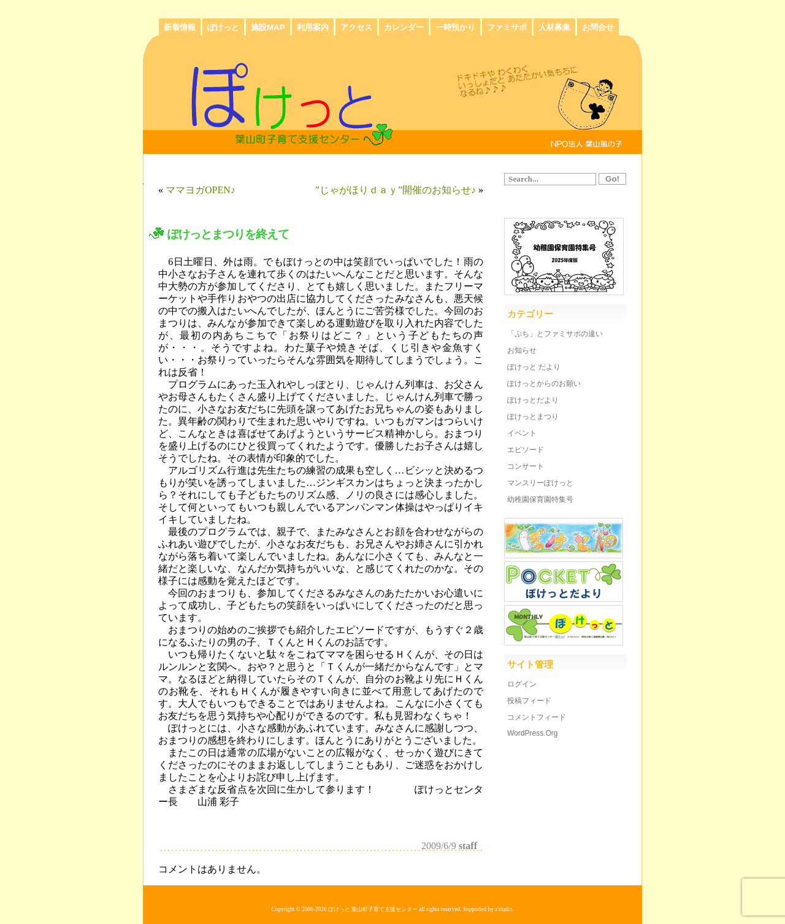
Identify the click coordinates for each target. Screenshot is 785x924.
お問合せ (598, 27)
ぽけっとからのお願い (544, 383)
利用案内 (313, 27)
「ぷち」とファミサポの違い (555, 333)
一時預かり (455, 27)
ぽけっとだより (533, 400)
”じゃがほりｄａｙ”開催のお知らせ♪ (395, 190)
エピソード (525, 449)
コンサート (525, 466)
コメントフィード (536, 717)
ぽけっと (223, 27)
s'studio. (504, 909)
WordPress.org (532, 733)
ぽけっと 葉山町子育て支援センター (373, 909)
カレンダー (404, 27)
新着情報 (180, 27)
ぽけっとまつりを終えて (228, 234)
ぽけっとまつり (533, 416)
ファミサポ (507, 27)
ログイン (522, 684)
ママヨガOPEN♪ (201, 190)
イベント (522, 433)
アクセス (356, 27)
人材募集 (554, 27)
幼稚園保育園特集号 (540, 499)
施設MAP (268, 27)
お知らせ (522, 350)
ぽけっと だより (534, 367)
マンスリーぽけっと (540, 483)
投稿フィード (529, 700)
